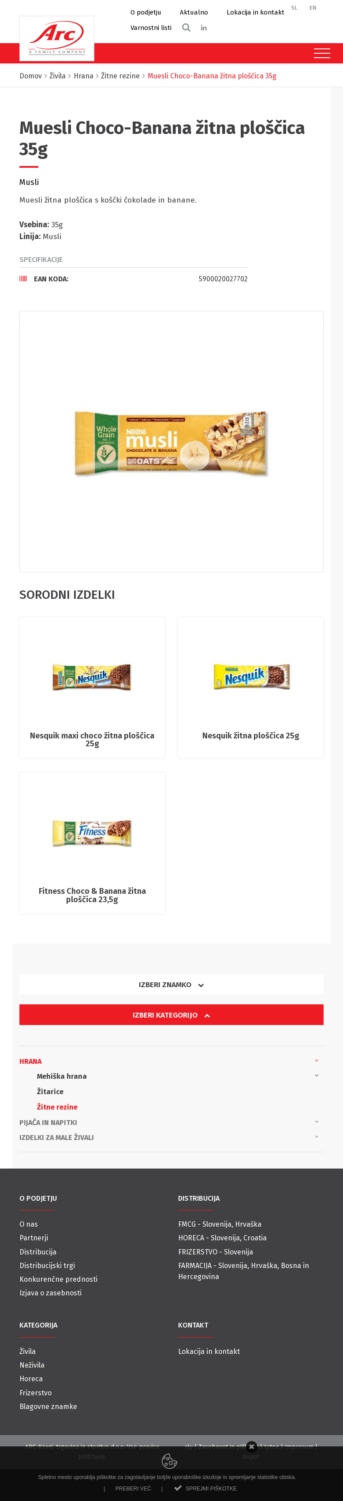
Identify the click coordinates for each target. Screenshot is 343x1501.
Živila (27, 1351)
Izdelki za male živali (169, 1137)
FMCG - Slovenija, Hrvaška (219, 1224)
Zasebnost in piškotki (228, 1447)
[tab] (133, 278)
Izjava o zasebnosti (50, 1293)
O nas (28, 1224)
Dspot (250, 1456)
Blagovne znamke (48, 1406)
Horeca (31, 1379)
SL (294, 7)
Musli (29, 182)
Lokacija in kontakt (255, 12)
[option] (171, 441)
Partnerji (33, 1238)
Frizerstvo (35, 1393)
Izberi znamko (171, 984)
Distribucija (37, 1252)
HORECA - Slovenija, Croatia (222, 1238)
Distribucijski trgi (47, 1265)
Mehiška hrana (178, 1076)
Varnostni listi (151, 28)
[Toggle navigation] (319, 53)
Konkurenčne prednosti (58, 1279)
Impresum (299, 1447)
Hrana (169, 1061)
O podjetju (145, 12)
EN (313, 7)
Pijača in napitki (169, 1122)
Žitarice (50, 1092)
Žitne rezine (57, 1107)
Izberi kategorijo (171, 1015)
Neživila (32, 1365)
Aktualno (194, 12)
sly (189, 1447)
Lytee (271, 1447)
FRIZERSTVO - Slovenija (215, 1252)
